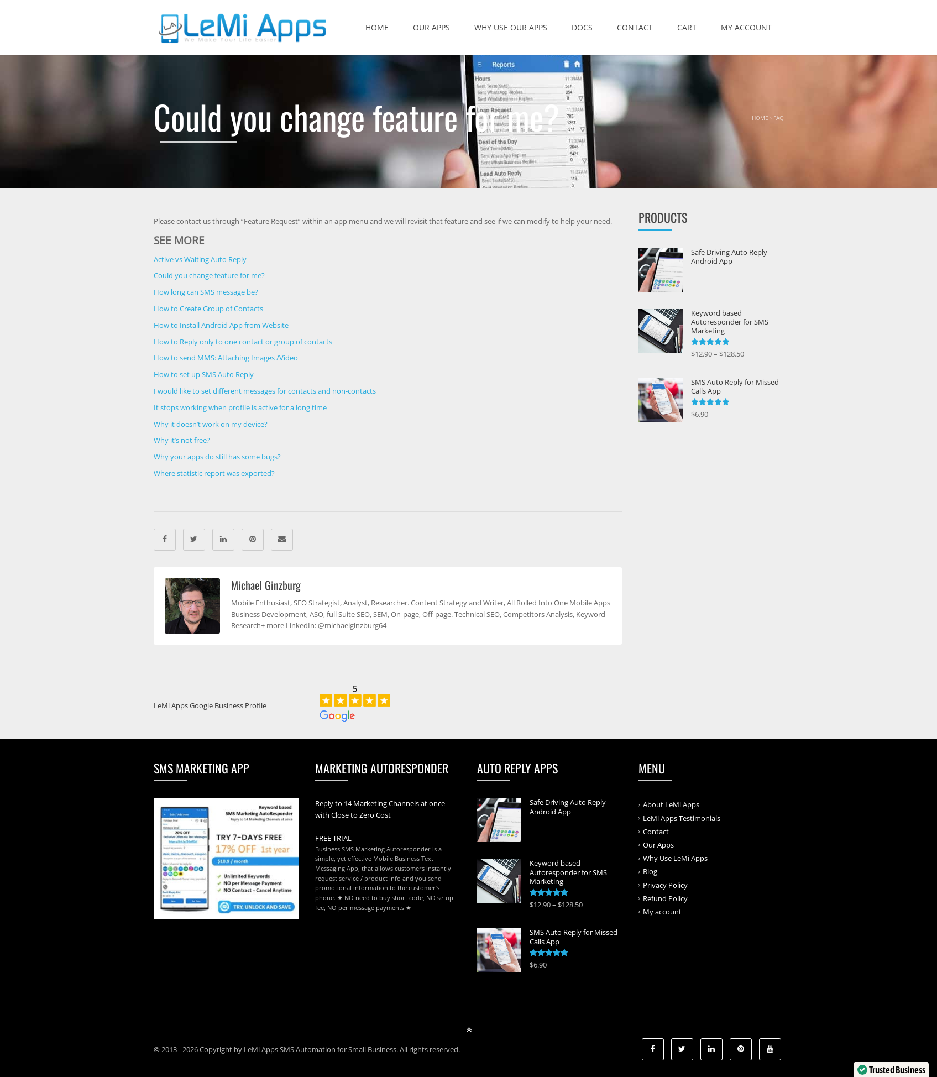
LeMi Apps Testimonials (681, 818)
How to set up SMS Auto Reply (204, 374)
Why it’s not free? (182, 440)
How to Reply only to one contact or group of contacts (243, 342)
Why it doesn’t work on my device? (211, 424)
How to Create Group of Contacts (208, 308)
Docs (582, 27)
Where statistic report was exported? (214, 473)
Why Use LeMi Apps (675, 858)
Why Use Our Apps (510, 27)
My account (746, 27)
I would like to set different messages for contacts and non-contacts (265, 391)
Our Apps (431, 27)
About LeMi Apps (671, 804)
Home (377, 27)
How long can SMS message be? (206, 292)
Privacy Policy (665, 885)
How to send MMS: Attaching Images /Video (226, 358)
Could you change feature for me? (209, 275)
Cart (687, 27)
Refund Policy (665, 898)
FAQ (778, 118)
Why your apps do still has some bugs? (217, 457)
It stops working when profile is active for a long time (240, 407)
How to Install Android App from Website (221, 325)
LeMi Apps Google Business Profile (210, 705)
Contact (635, 27)
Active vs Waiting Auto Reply (200, 259)
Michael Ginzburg (266, 585)
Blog (650, 871)
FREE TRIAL (333, 838)
